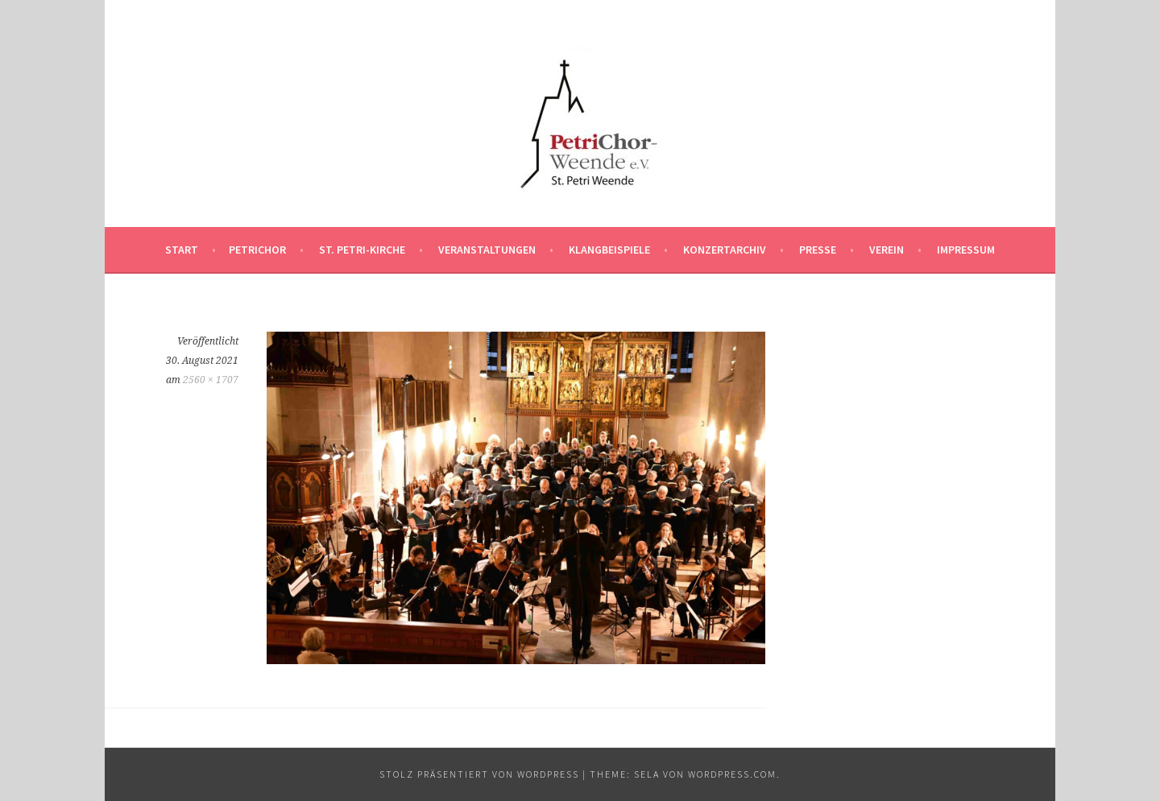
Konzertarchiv (724, 249)
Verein (886, 249)
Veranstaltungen (487, 249)
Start (181, 249)
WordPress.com (732, 774)
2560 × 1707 (210, 380)
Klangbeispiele (609, 249)
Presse (817, 249)
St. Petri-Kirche (362, 249)
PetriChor (257, 249)
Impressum (966, 249)
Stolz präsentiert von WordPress (479, 774)
